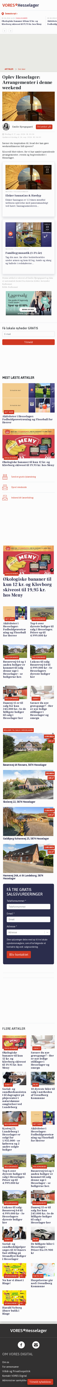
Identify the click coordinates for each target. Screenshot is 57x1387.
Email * (11, 913)
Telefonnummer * (16, 900)
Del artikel (44, 126)
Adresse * (12, 926)
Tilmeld (28, 342)
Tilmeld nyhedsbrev (40, 1381)
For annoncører (10, 1366)
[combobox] (8, 932)
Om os (5, 1362)
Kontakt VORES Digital (14, 1375)
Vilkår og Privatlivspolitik (16, 1371)
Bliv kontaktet (18, 954)
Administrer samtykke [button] (14, 1380)
